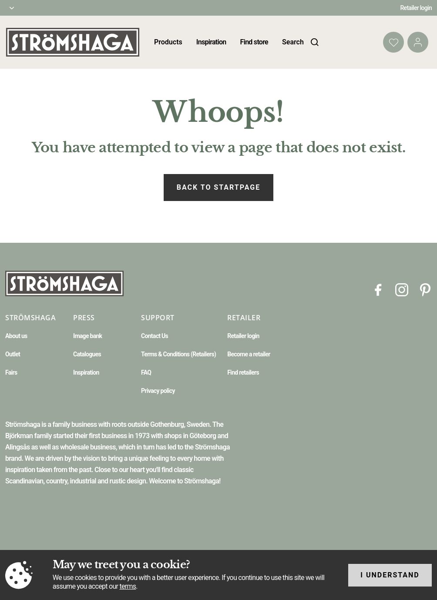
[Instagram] (401, 289)
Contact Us (154, 335)
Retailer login (416, 7)
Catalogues (87, 354)
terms (127, 586)
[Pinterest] (425, 289)
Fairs (11, 372)
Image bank (87, 335)
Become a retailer (248, 354)
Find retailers (243, 372)
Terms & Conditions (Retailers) (178, 354)
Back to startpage (218, 187)
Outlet (12, 354)
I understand (390, 575)
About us (16, 335)
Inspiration (211, 42)
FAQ (146, 372)
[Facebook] (378, 289)
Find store (254, 42)
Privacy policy (158, 390)
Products (168, 42)
